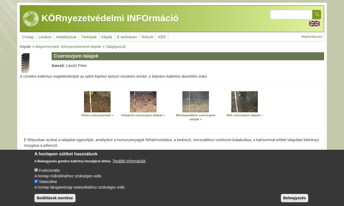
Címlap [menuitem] (28, 37)
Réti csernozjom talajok (243, 115)
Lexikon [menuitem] (44, 37)
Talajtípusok (116, 46)
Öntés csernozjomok (96, 115)
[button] (97, 101)
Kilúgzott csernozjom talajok (141, 115)
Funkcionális (49, 175)
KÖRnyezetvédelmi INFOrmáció (101, 19)
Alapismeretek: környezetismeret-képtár (68, 46)
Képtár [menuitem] (106, 37)
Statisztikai (48, 186)
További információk (129, 165)
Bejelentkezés (312, 37)
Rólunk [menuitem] (147, 37)
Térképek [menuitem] (89, 37)
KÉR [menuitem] (162, 37)
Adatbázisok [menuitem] (66, 37)
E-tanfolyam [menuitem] (127, 37)
